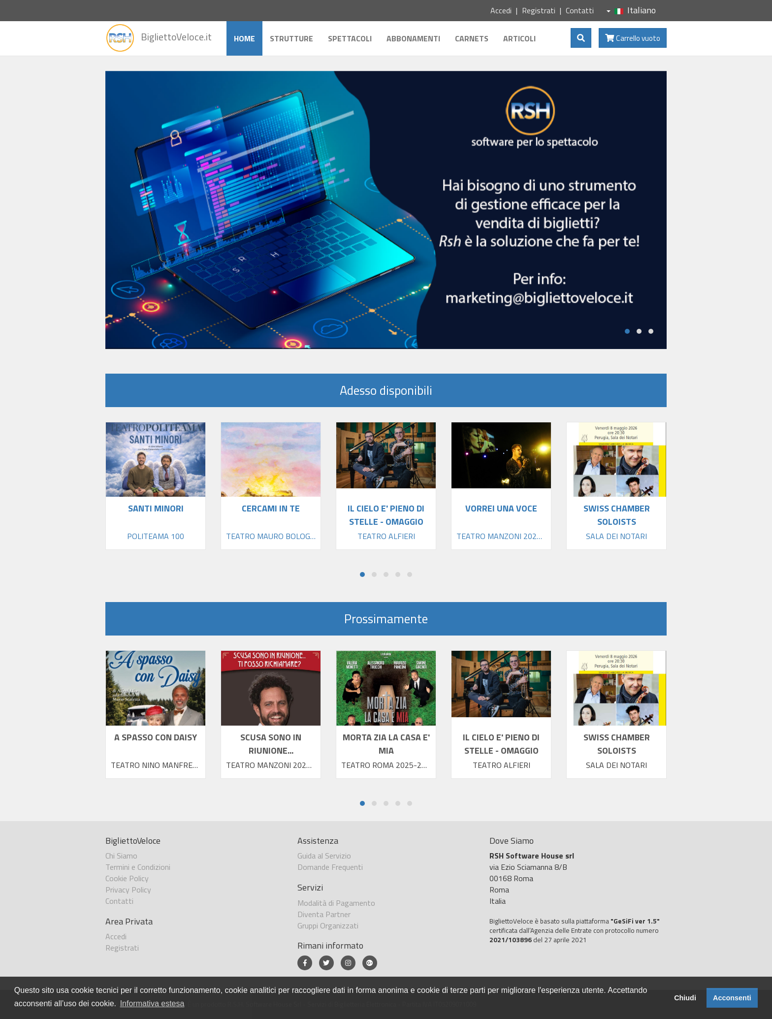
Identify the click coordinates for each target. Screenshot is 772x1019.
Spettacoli (349, 38)
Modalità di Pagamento (336, 903)
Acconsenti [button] (732, 998)
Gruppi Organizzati (327, 925)
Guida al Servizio (324, 855)
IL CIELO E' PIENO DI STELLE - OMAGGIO (501, 744)
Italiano (631, 10)
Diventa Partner (324, 914)
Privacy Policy (128, 889)
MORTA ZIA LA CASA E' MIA (386, 744)
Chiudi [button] (685, 998)
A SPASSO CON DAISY (155, 737)
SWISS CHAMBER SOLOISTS (616, 744)
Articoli (518, 38)
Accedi (501, 10)
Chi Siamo (121, 855)
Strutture (290, 38)
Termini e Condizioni (137, 867)
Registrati (538, 10)
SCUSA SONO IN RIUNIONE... (270, 744)
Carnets (470, 38)
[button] (627, 331)
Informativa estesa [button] (152, 1003)
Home (243, 38)
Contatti (580, 10)
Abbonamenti (412, 38)
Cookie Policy (127, 878)
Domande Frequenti (330, 867)
